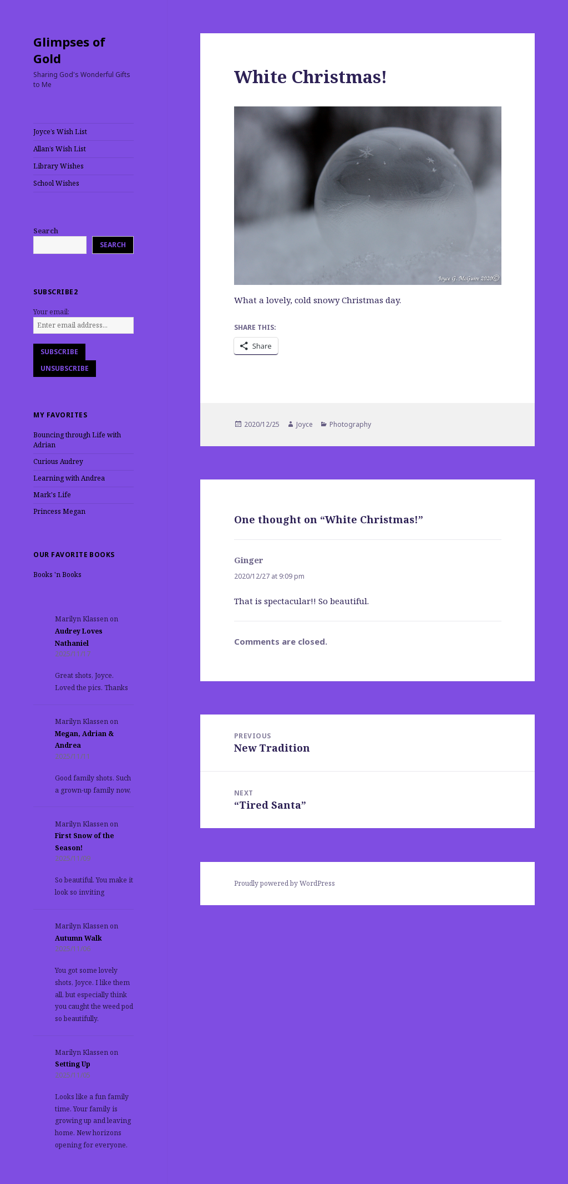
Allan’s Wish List (59, 149)
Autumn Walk (78, 938)
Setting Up (72, 1064)
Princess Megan (59, 511)
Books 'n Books (57, 574)
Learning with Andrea (69, 478)
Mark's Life (52, 494)
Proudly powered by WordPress (284, 883)
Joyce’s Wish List (60, 131)
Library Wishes (58, 166)
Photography (350, 424)
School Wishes (56, 183)
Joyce (304, 424)
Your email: (51, 312)
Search (45, 231)
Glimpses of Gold (69, 50)
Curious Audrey (58, 461)
